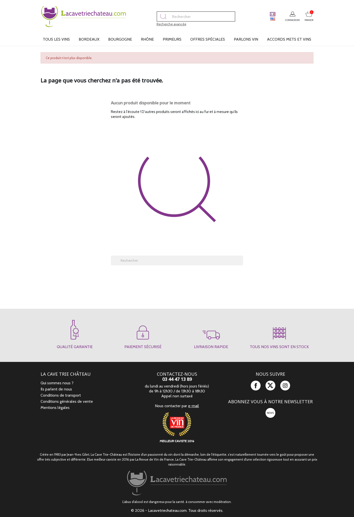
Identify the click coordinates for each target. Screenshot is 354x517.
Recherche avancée (161, 24)
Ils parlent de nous (56, 389)
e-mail (193, 406)
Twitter (270, 385)
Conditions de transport (61, 395)
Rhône (147, 39)
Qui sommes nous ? (57, 383)
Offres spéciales (207, 39)
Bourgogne (120, 39)
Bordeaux (89, 39)
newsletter (270, 413)
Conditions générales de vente (67, 401)
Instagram (285, 385)
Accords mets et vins (289, 39)
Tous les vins (56, 39)
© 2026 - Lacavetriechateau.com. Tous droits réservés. (177, 510)
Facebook (256, 385)
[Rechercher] (185, 16)
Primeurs (172, 39)
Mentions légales (55, 407)
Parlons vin (246, 39)
